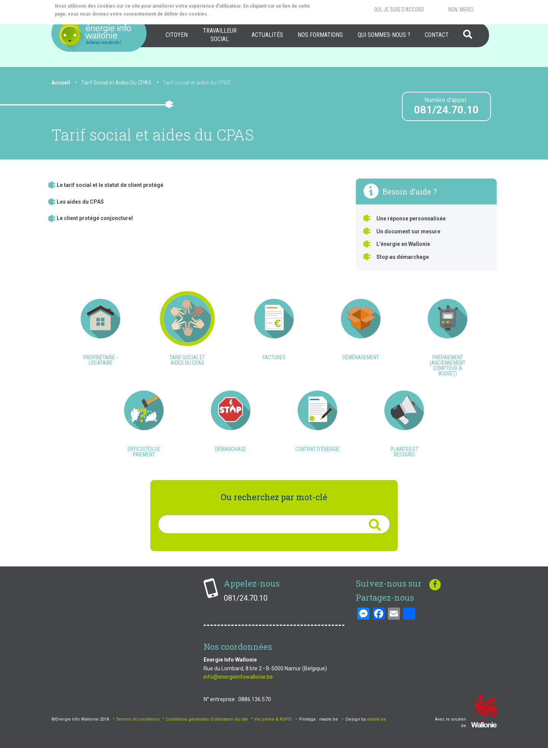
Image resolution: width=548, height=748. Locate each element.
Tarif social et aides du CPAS (196, 83)
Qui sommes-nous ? (384, 34)
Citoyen (177, 34)
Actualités (267, 34)
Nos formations (320, 34)
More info (240, 14)
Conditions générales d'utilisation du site (207, 719)
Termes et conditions (137, 719)
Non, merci (460, 9)
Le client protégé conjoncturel (95, 218)
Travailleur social (220, 35)
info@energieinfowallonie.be (238, 677)
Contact (437, 34)
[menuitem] (176, 35)
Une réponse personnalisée (411, 218)
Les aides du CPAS (80, 202)
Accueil (60, 83)
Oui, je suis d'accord (399, 9)
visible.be (376, 719)
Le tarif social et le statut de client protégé (110, 185)
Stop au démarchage (402, 257)
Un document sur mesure (408, 231)
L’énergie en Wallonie (403, 244)
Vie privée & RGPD (273, 719)
